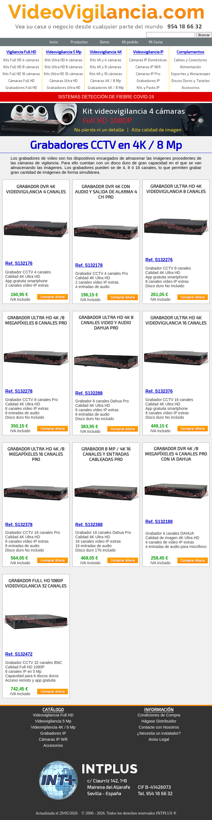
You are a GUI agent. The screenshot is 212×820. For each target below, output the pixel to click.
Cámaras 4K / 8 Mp (105, 80)
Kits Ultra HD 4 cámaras (64, 60)
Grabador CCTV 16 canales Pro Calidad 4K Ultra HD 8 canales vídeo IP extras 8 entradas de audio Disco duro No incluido (32, 541)
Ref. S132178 (89, 265)
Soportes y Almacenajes (190, 74)
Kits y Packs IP (148, 87)
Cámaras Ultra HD (63, 80)
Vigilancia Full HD (21, 51)
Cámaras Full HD (21, 80)
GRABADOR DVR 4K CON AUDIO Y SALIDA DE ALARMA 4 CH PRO (106, 191)
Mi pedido (130, 42)
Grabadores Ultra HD (63, 87)
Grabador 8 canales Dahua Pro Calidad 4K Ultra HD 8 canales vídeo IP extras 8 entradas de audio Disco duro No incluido (102, 410)
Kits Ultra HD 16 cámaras (63, 74)
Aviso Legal (159, 739)
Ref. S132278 (19, 391)
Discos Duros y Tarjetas (190, 80)
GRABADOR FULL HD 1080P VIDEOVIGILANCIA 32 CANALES (36, 583)
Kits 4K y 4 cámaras (105, 60)
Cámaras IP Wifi (148, 67)
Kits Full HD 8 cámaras (21, 67)
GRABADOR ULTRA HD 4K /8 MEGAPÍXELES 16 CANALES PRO (35, 454)
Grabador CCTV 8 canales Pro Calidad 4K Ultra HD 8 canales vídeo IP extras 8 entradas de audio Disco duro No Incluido (31, 408)
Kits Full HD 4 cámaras (21, 60)
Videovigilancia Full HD (53, 715)
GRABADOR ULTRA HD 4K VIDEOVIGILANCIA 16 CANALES (175, 320)
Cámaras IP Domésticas (148, 60)
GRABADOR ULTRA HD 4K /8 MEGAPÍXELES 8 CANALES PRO (36, 320)
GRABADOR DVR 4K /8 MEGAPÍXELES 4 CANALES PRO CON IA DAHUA (176, 454)
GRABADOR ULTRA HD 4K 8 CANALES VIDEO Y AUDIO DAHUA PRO (106, 322)
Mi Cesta (156, 42)
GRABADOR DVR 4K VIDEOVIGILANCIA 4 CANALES (36, 189)
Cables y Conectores (190, 60)
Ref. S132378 (19, 524)
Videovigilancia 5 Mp (63, 51)
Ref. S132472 (19, 654)
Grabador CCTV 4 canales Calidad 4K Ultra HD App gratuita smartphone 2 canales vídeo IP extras (28, 279)
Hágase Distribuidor (158, 721)
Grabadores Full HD (21, 87)
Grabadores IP (148, 80)
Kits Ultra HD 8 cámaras (64, 67)
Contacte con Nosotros (159, 727)
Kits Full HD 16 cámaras (21, 74)
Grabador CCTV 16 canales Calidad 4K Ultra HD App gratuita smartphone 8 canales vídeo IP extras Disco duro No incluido (169, 408)
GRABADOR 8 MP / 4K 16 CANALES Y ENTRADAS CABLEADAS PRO (106, 454)
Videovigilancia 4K (106, 51)
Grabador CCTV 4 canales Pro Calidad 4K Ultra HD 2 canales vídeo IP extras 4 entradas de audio (101, 280)
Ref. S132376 (159, 391)
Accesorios (191, 87)
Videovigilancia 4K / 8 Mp (53, 727)
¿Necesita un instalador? (159, 733)
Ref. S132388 (89, 524)
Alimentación (190, 67)
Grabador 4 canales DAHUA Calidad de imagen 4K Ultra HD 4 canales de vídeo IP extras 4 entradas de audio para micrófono (175, 540)
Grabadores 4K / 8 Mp (106, 87)
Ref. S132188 (159, 521)
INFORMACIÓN (159, 709)
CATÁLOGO (53, 709)
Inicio (54, 42)
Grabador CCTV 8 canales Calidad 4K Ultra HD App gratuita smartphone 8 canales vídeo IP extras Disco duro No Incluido (168, 277)
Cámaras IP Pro (148, 74)
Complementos (190, 51)
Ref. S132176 (19, 263)
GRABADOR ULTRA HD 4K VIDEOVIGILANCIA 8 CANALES (176, 188)
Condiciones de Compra (158, 715)
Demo (104, 42)
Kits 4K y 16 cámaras (105, 74)
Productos (79, 42)
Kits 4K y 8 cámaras (105, 67)
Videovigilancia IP (148, 51)
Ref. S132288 (89, 393)
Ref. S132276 (159, 259)
